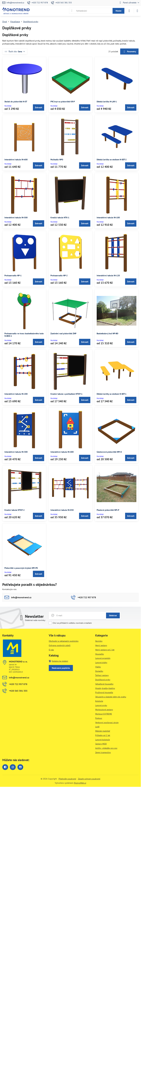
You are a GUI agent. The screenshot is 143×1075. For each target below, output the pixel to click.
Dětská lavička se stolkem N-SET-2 (112, 159)
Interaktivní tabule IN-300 (16, 452)
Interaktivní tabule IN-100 (108, 217)
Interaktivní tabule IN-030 (62, 510)
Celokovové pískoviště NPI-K (109, 452)
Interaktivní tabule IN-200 (16, 394)
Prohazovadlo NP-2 (59, 275)
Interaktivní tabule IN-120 (108, 275)
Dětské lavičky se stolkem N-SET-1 (111, 394)
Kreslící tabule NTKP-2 (14, 510)
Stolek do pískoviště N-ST (15, 101)
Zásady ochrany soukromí (89, 778)
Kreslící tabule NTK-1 (60, 217)
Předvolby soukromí (67, 778)
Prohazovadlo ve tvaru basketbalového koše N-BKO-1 (24, 334)
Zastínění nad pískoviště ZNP (63, 333)
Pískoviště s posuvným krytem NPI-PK (21, 568)
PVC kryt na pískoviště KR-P (63, 101)
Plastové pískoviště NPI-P (108, 510)
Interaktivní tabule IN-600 (16, 159)
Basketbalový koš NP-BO (107, 333)
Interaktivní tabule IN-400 (62, 452)
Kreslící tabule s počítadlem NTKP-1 (66, 394)
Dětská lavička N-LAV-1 (107, 101)
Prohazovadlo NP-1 (13, 275)
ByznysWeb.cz (80, 783)
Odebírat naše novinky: (35, 620)
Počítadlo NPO (57, 159)
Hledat (118, 10)
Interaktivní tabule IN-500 (16, 217)
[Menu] (137, 11)
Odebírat (113, 615)
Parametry (129, 51)
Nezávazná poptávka (61, 668)
